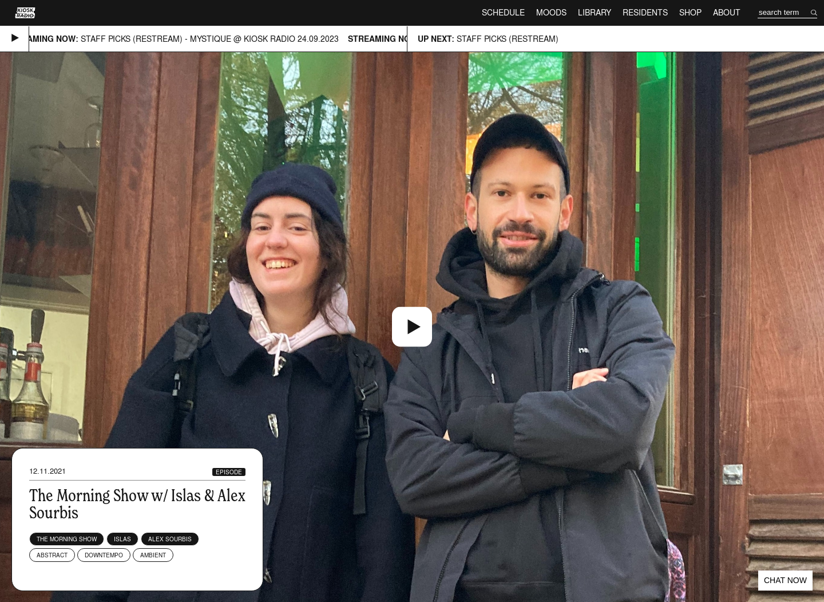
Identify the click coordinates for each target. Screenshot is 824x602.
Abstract (52, 555)
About (726, 12)
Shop (690, 12)
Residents (645, 12)
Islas (122, 539)
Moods (551, 12)
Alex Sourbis (170, 539)
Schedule (503, 12)
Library (594, 12)
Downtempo (104, 555)
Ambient (153, 555)
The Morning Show (67, 539)
